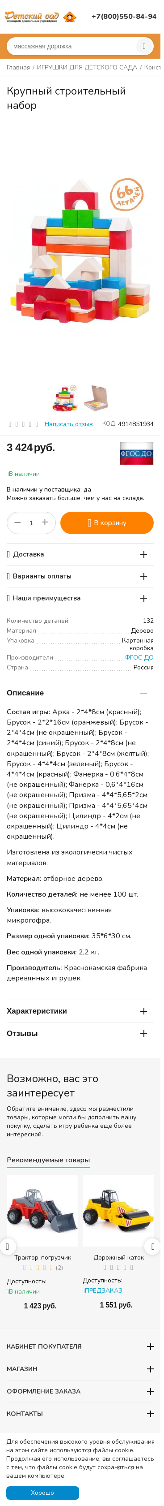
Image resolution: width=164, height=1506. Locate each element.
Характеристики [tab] (77, 1011)
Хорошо (42, 1493)
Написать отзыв (69, 424)
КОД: (109, 424)
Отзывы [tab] (77, 1033)
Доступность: (26, 1281)
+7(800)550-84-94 (124, 17)
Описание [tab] (77, 693)
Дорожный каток (118, 1257)
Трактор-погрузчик (42, 1257)
